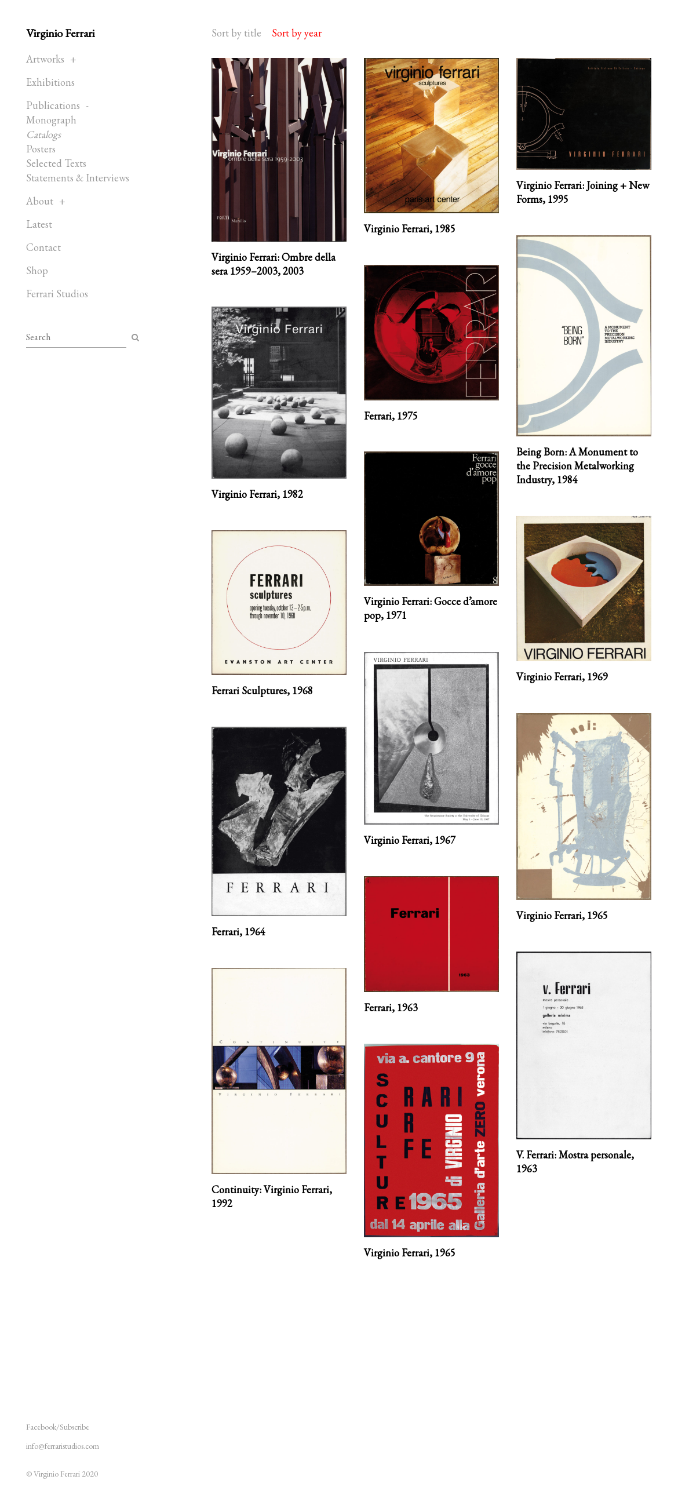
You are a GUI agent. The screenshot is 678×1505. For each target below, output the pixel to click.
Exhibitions (50, 82)
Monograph (51, 119)
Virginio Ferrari (60, 33)
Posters (41, 148)
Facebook (41, 1427)
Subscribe (74, 1427)
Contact (43, 247)
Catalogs (43, 134)
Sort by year (297, 32)
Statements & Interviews (77, 177)
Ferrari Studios (57, 293)
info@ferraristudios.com (62, 1446)
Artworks (45, 58)
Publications (53, 105)
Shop (37, 270)
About (39, 200)
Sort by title (236, 32)
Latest (39, 224)
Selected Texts (56, 163)
